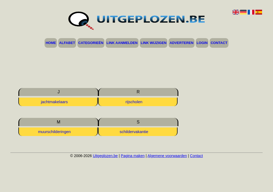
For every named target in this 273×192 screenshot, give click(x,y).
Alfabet (67, 43)
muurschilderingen (54, 131)
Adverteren (182, 43)
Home (51, 43)
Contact (219, 43)
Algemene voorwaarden (167, 156)
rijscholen (134, 101)
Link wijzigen (154, 43)
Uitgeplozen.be (105, 156)
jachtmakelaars (54, 101)
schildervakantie (134, 131)
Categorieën (90, 43)
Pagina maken (133, 156)
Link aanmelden (122, 43)
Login (201, 43)
